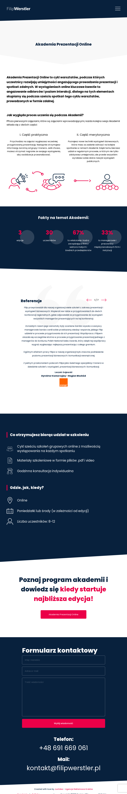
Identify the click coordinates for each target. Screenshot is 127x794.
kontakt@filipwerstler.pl (63, 768)
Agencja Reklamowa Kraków (79, 789)
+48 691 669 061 (63, 748)
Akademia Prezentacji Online (63, 614)
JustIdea (59, 789)
